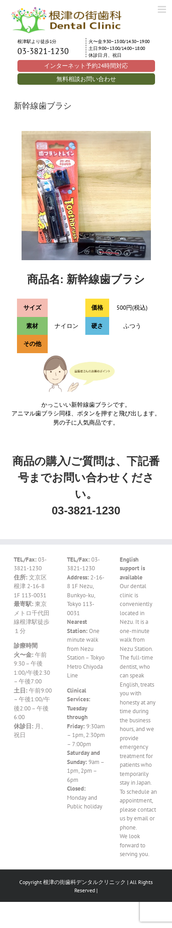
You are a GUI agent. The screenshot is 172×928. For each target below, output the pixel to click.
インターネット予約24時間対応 (86, 66)
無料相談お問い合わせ (86, 79)
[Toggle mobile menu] (162, 9)
